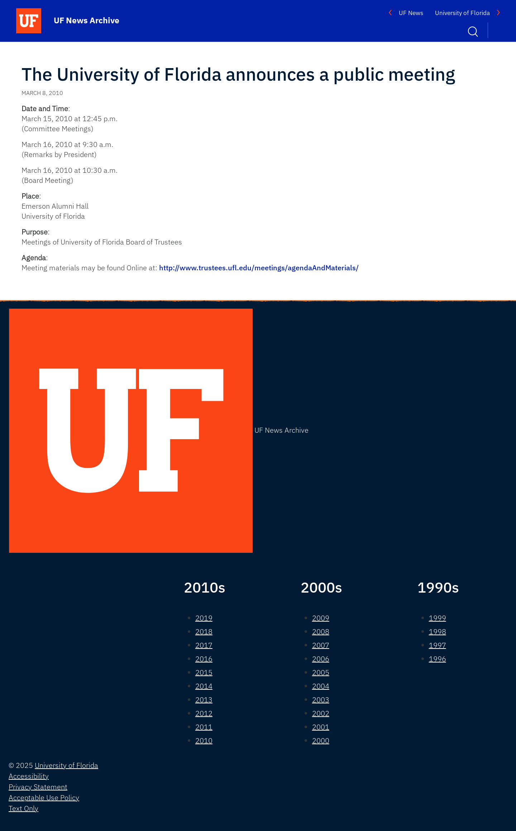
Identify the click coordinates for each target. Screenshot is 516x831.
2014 (203, 686)
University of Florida (462, 13)
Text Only (23, 808)
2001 (320, 727)
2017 (203, 645)
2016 (203, 659)
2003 (320, 699)
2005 (320, 672)
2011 (203, 727)
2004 (320, 686)
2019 (203, 618)
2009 (320, 618)
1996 (437, 659)
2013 (203, 699)
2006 (320, 659)
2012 (203, 713)
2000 (320, 740)
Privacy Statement (38, 787)
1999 (437, 618)
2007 (320, 645)
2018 (203, 631)
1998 (437, 631)
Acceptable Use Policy (44, 797)
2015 (203, 672)
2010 (203, 740)
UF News (411, 13)
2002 (320, 713)
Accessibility (29, 776)
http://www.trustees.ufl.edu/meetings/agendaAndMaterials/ (259, 267)
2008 (320, 631)
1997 (437, 645)
